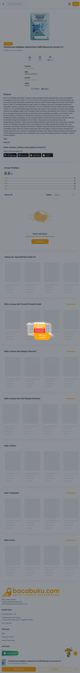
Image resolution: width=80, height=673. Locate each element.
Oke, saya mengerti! (42, 336)
